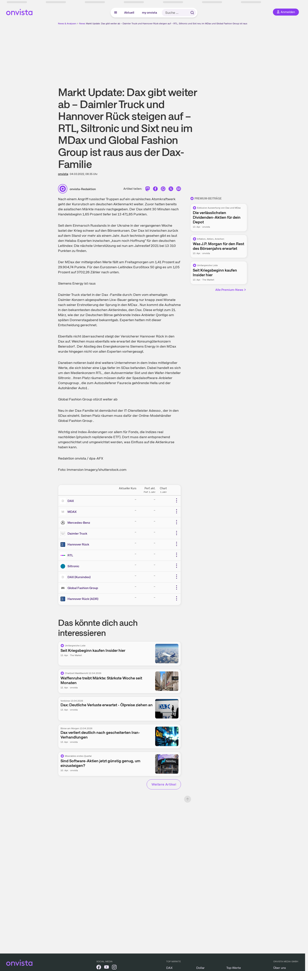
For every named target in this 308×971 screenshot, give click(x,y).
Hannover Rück (78, 544)
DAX (70, 501)
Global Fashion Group (82, 588)
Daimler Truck (77, 533)
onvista (63, 174)
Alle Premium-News (230, 290)
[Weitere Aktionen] (176, 500)
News (82, 23)
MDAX (72, 512)
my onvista (149, 12)
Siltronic (73, 566)
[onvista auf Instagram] (114, 968)
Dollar (200, 968)
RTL (70, 555)
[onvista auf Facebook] (98, 968)
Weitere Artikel (163, 784)
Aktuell (129, 12)
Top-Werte (233, 968)
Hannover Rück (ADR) (82, 599)
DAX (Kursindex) (79, 577)
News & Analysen (67, 23)
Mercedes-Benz (78, 523)
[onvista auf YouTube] (106, 968)
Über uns (279, 968)
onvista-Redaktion (83, 189)
